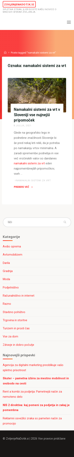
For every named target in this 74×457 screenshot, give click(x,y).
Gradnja (8, 271)
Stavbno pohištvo (14, 312)
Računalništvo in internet (18, 295)
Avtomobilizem (12, 254)
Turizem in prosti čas (16, 328)
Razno (18, 100)
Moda (6, 279)
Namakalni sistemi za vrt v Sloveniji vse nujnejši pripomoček (37, 115)
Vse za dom (10, 336)
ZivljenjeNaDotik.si (19, 4)
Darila (6, 263)
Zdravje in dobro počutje (18, 345)
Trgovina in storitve (15, 320)
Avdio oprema (12, 246)
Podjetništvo (11, 287)
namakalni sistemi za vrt (29, 163)
